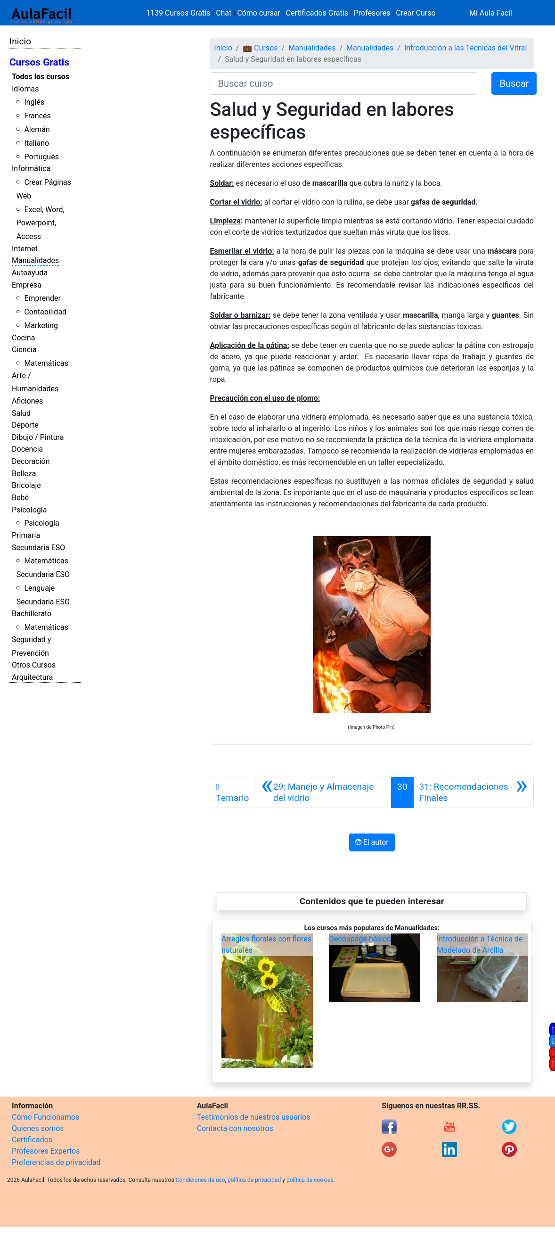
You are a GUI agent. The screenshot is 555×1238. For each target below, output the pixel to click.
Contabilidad (45, 311)
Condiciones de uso (200, 1180)
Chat (223, 12)
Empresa (26, 285)
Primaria (26, 535)
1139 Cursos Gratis (179, 12)
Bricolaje (26, 485)
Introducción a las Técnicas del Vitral (465, 47)
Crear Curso (415, 12)
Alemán (36, 129)
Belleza (24, 473)
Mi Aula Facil (490, 12)
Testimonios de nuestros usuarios (253, 1117)
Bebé (20, 497)
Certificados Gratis (317, 12)
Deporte (25, 425)
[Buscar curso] (343, 83)
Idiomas (25, 88)
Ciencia (24, 349)
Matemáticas (46, 363)
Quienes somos (38, 1128)
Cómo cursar (258, 12)
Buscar (514, 83)
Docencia (27, 449)
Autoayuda (30, 272)
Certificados (32, 1139)
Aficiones (27, 400)
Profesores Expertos (46, 1151)
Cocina (23, 337)
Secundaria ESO (38, 547)
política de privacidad (254, 1180)
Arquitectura (32, 677)
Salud (21, 413)
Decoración (31, 461)
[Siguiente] (473, 792)
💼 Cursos (260, 47)
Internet (25, 248)
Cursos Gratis (39, 62)
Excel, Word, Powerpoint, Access (40, 223)
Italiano (36, 143)
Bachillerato (31, 613)
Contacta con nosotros (235, 1128)
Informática (31, 168)
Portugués (41, 156)
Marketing (40, 325)
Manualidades (35, 260)
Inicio (20, 41)
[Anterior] (323, 792)
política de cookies (310, 1180)
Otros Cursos (34, 664)
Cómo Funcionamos (45, 1117)
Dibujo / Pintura (38, 437)
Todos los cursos (40, 76)
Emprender (42, 298)
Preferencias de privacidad (56, 1162)
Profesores (372, 12)
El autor (372, 842)
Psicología (29, 509)
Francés (37, 115)
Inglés (34, 102)
